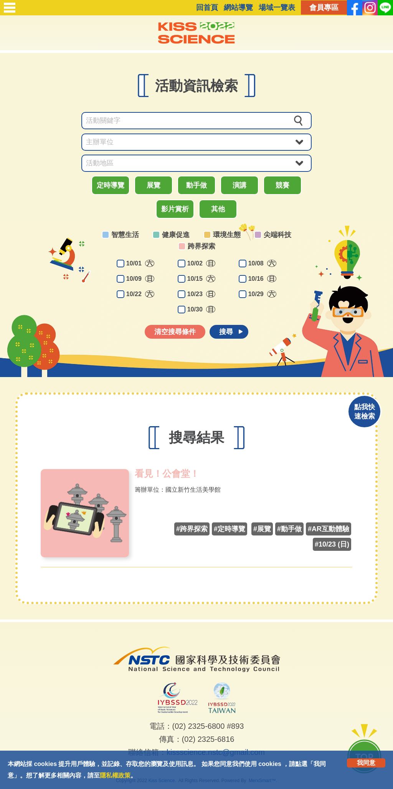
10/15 (201, 278)
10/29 (262, 294)
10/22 (140, 294)
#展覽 (262, 529)
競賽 (282, 185)
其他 (218, 209)
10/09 (140, 278)
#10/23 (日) (332, 544)
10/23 (201, 294)
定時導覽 (110, 185)
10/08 (262, 263)
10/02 (201, 263)
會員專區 (324, 7)
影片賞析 (175, 209)
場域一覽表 (277, 7)
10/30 (201, 309)
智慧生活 (125, 235)
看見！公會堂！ (167, 473)
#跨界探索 (192, 529)
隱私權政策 (115, 775)
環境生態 (227, 235)
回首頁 (207, 7)
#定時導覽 (229, 529)
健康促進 (176, 235)
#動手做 (289, 529)
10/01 (140, 263)
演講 (239, 185)
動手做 (196, 185)
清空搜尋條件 (175, 332)
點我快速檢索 (364, 411)
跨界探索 (201, 246)
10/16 (262, 278)
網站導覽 (238, 7)
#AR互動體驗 (328, 529)
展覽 (153, 185)
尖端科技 (277, 235)
